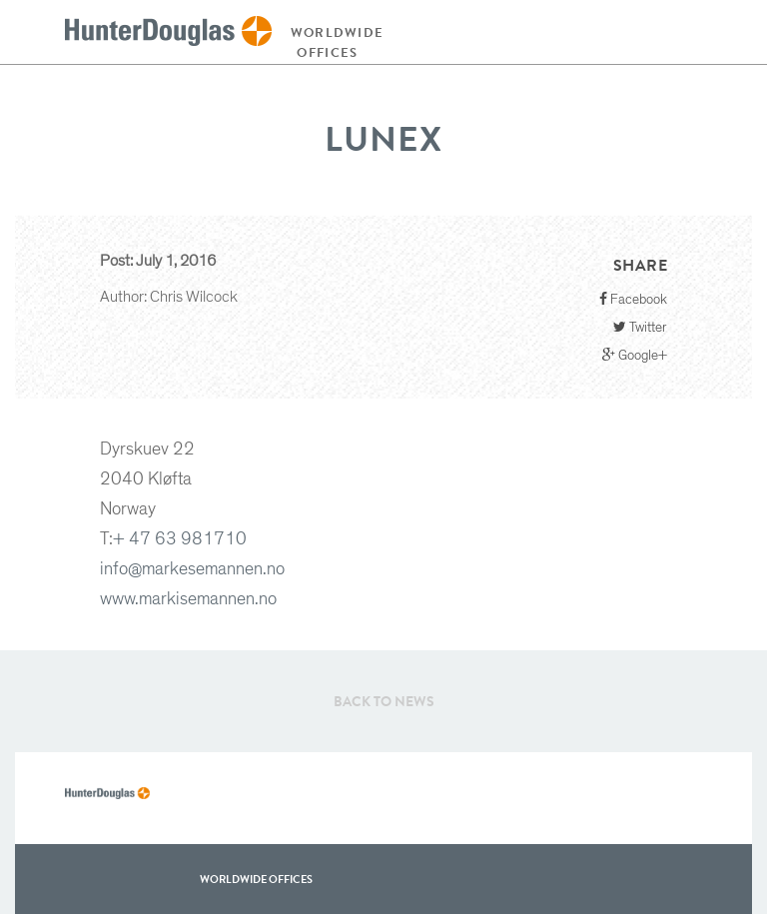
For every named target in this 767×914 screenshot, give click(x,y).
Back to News (384, 701)
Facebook (633, 299)
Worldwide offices (333, 42)
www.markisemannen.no (188, 599)
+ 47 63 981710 (180, 539)
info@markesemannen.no (192, 569)
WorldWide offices (256, 879)
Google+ (634, 355)
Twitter (640, 327)
